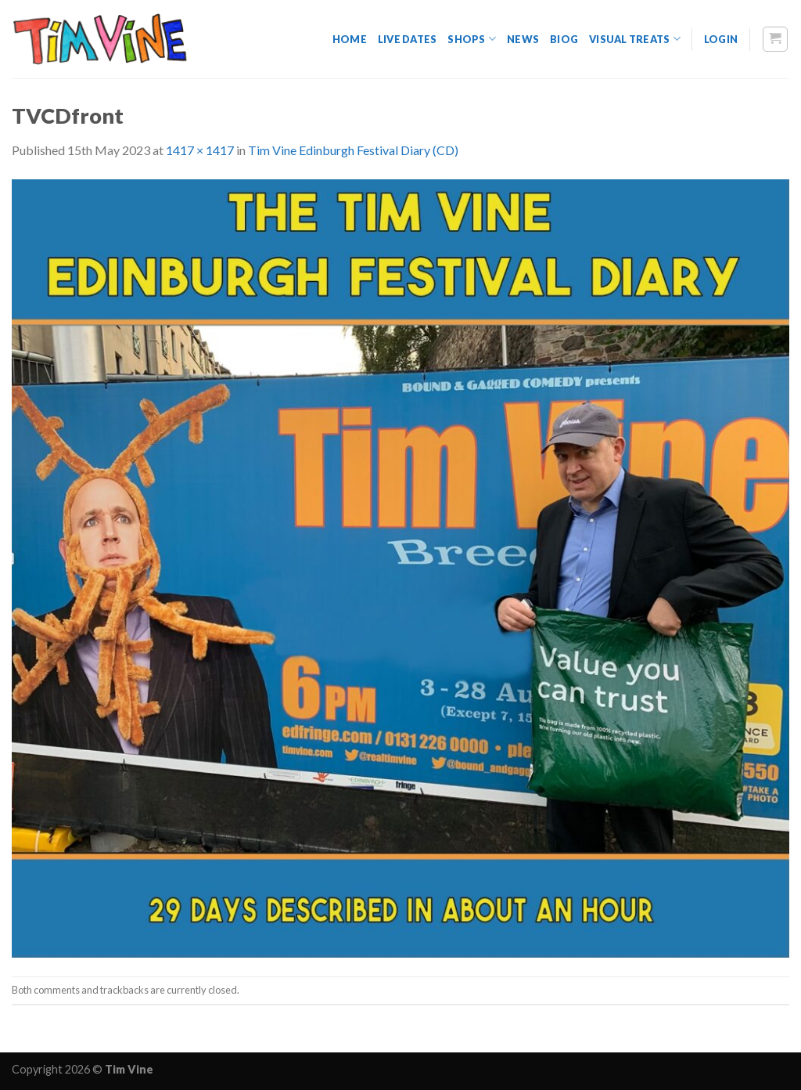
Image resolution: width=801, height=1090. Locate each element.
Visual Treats (635, 38)
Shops (471, 38)
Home (349, 39)
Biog (564, 39)
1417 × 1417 (200, 150)
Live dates (407, 39)
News (523, 39)
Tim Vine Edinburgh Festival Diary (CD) (353, 150)
